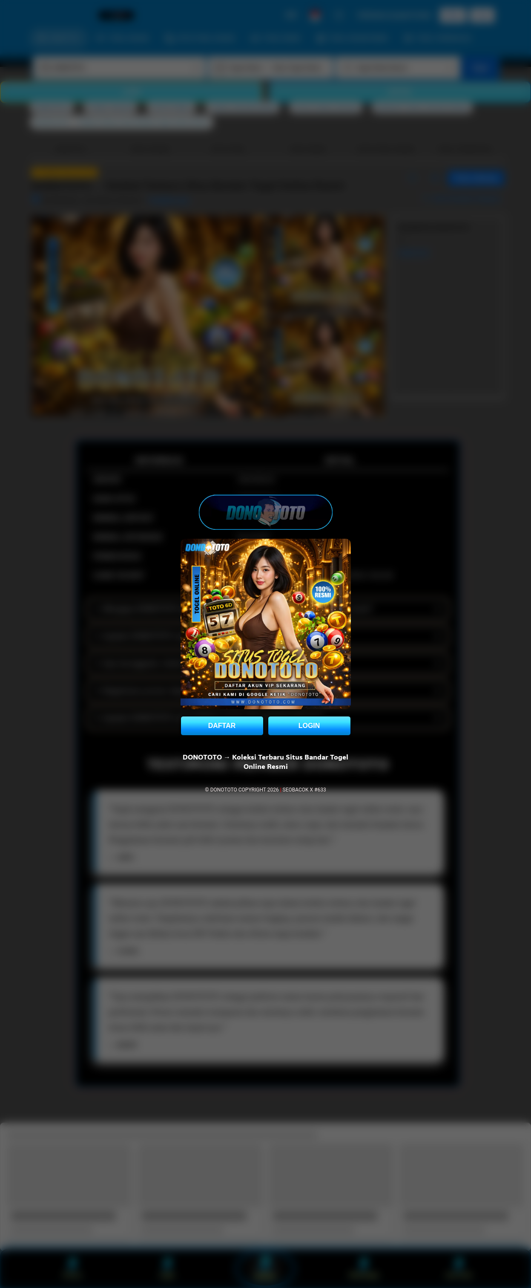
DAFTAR (222, 725)
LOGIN (309, 725)
